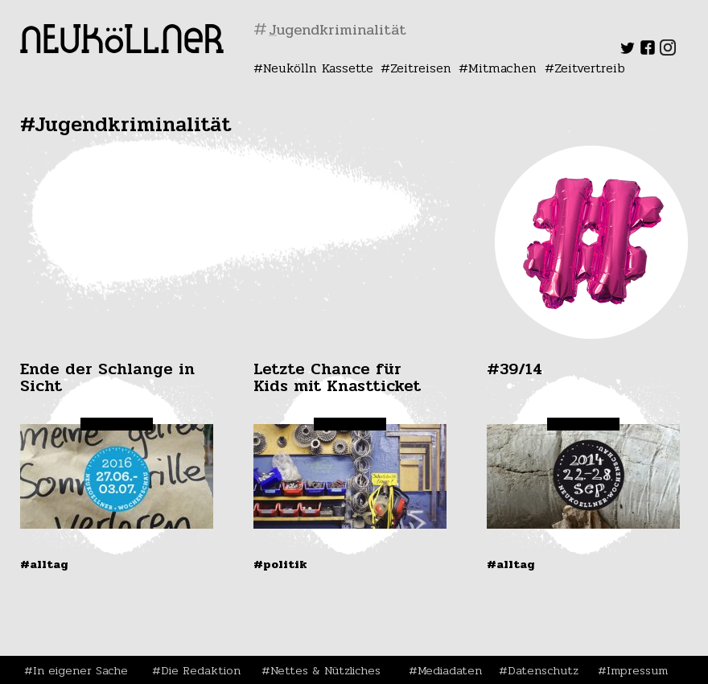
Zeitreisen (420, 68)
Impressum (637, 670)
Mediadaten (450, 670)
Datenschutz (543, 670)
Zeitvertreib (589, 68)
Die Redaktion (201, 670)
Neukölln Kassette (318, 68)
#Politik (280, 564)
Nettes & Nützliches (325, 670)
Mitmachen (502, 68)
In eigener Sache (80, 670)
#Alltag (44, 564)
